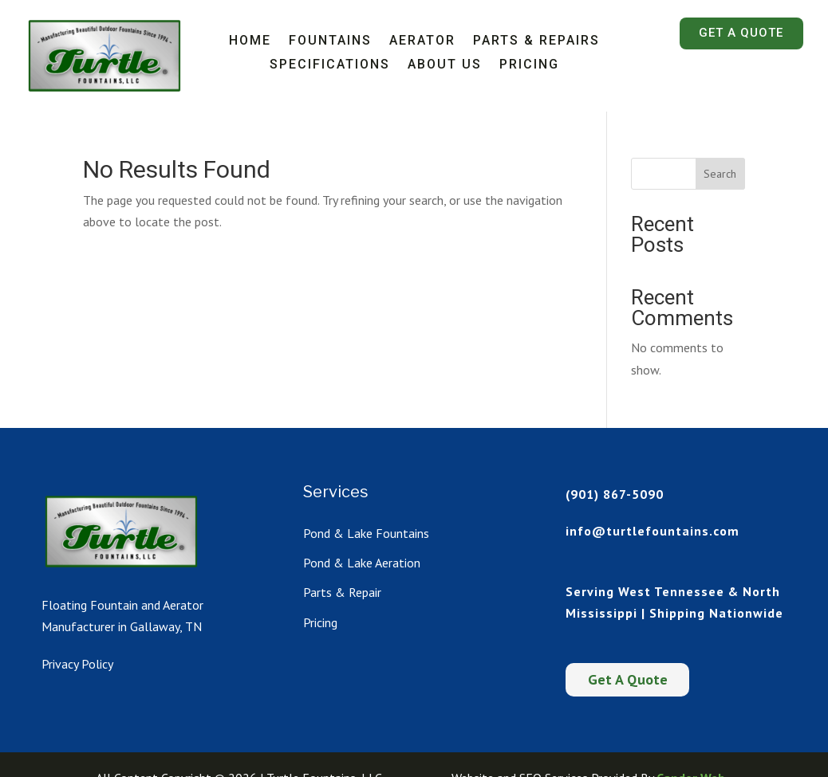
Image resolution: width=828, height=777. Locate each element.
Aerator (422, 41)
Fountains (330, 41)
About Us (445, 65)
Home (250, 41)
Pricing (529, 65)
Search (720, 174)
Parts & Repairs (536, 41)
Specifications (330, 65)
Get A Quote (741, 33)
